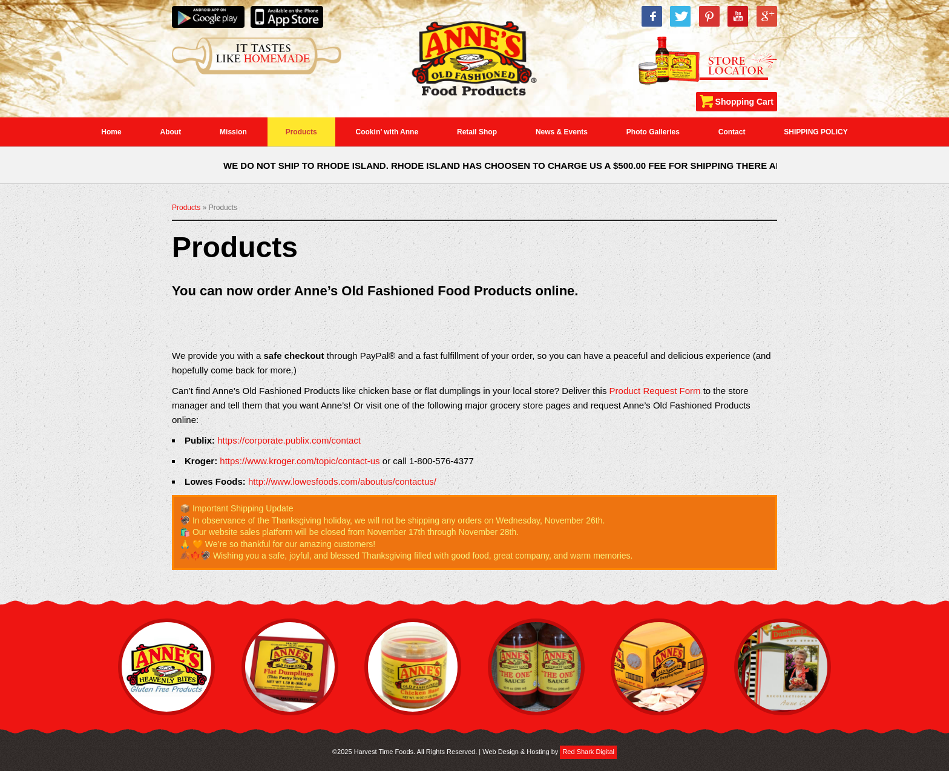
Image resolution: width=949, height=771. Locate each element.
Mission (233, 132)
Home (111, 132)
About (171, 132)
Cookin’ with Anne (387, 132)
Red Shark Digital (588, 751)
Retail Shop (477, 132)
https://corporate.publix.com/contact (289, 440)
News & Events (562, 132)
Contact (732, 132)
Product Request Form (655, 391)
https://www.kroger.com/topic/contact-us (299, 461)
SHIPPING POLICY (815, 132)
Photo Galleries (653, 132)
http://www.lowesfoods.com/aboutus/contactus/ (342, 481)
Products (301, 132)
